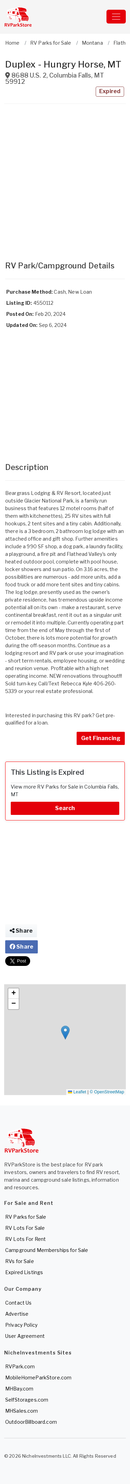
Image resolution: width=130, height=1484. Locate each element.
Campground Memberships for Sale (46, 1250)
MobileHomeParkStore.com (38, 1377)
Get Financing (100, 738)
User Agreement (25, 1336)
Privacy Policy (21, 1325)
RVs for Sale (19, 1261)
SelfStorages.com (26, 1400)
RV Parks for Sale (25, 1217)
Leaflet (77, 1092)
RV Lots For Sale (25, 1228)
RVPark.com (20, 1366)
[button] (65, 1032)
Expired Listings (24, 1272)
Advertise (16, 1314)
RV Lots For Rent (25, 1239)
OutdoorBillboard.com (31, 1422)
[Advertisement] (65, 179)
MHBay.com (19, 1389)
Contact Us (18, 1303)
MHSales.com (21, 1411)
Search (65, 808)
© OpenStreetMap (107, 1092)
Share (21, 930)
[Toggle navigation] (116, 17)
